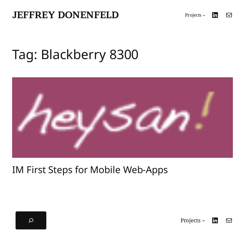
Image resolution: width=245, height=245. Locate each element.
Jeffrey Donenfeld (65, 14)
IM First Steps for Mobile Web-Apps (90, 169)
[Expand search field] (31, 220)
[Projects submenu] (195, 15)
